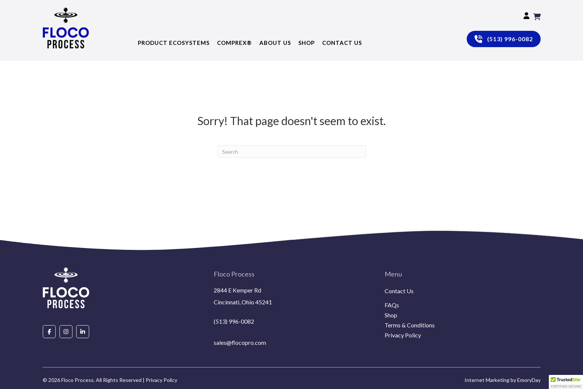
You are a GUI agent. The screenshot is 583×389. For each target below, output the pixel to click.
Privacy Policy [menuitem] (403, 335)
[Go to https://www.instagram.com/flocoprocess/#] (65, 331)
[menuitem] (463, 300)
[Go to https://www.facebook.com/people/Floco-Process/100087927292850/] (49, 331)
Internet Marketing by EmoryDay (502, 380)
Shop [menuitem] (391, 315)
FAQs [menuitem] (392, 305)
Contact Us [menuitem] (399, 291)
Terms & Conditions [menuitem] (410, 325)
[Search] (291, 151)
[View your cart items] (537, 16)
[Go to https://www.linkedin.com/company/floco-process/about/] (82, 331)
